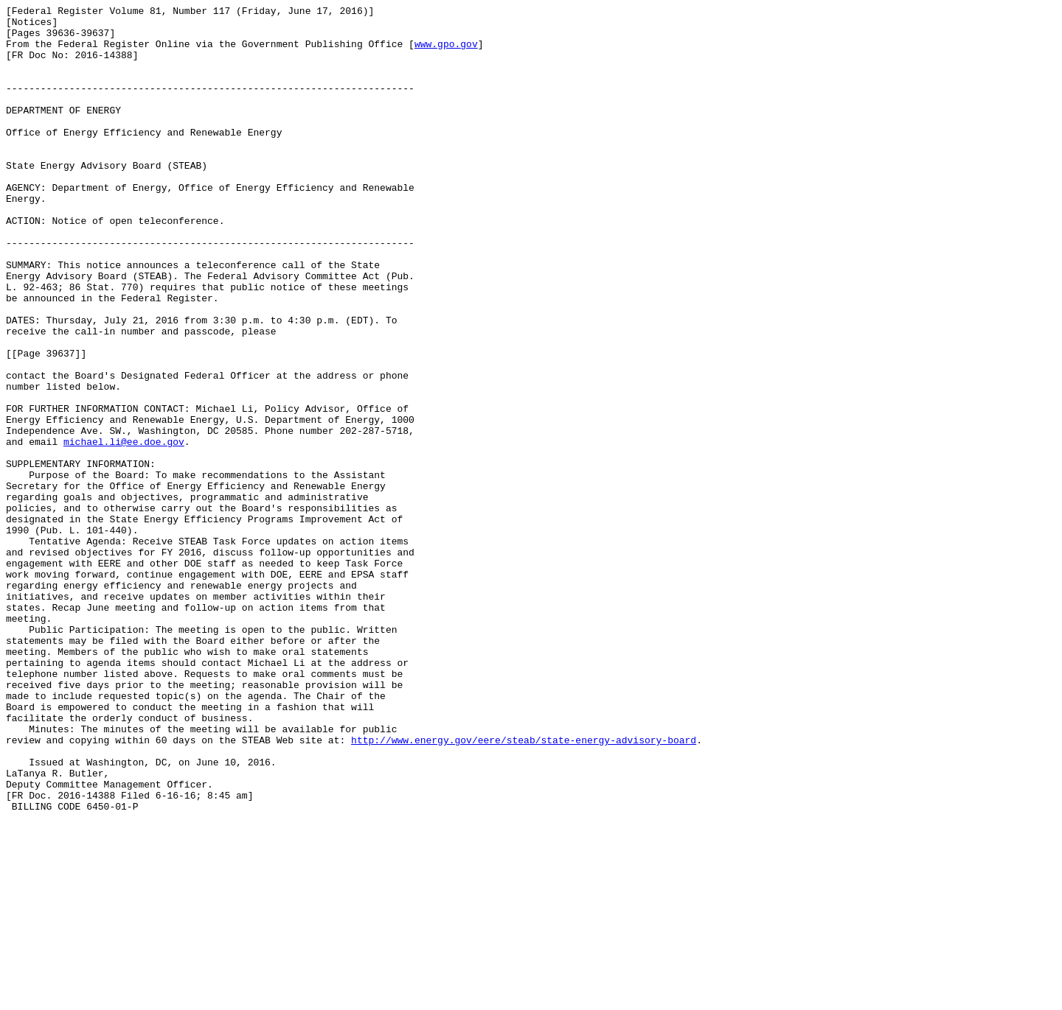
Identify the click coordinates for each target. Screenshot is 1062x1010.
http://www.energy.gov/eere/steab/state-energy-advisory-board (523, 887)
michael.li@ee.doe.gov (123, 529)
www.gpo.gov (446, 52)
